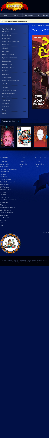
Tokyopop (5, 87)
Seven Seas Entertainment (10, 80)
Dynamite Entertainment (9, 58)
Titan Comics (6, 84)
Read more (24, 21)
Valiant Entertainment (8, 97)
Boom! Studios (6, 45)
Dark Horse (5, 51)
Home (5, 15)
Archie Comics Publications (10, 41)
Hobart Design (34, 262)
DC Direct (22, 161)
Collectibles (29, 15)
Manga (4, 110)
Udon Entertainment (8, 93)
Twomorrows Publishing (9, 90)
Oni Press (5, 71)
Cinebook (5, 48)
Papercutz (5, 74)
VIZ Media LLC (7, 103)
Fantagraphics (6, 61)
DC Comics (5, 32)
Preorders (16, 15)
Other (4, 113)
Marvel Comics (6, 35)
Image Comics (6, 38)
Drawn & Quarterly (8, 54)
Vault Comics (6, 100)
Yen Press (5, 106)
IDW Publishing (7, 64)
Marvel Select (23, 164)
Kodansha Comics (7, 67)
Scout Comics (6, 77)
